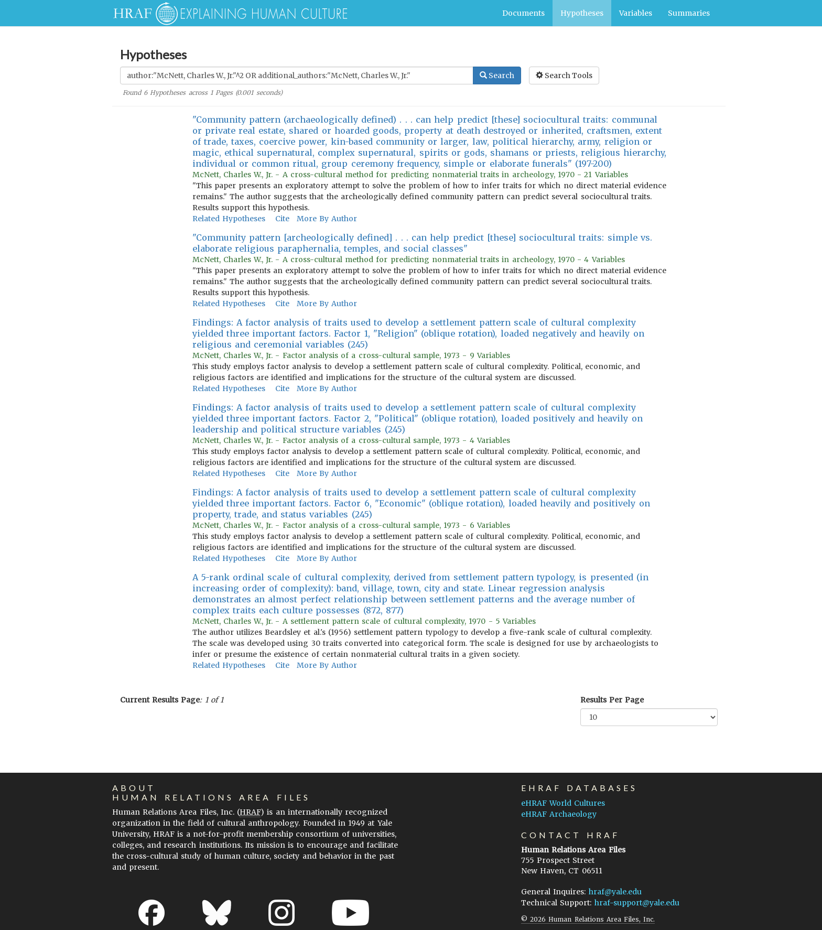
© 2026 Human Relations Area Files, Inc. (588, 919)
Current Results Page (160, 700)
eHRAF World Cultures (563, 803)
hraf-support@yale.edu (636, 902)
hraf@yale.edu (615, 891)
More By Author (327, 218)
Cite (282, 218)
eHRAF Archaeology (559, 814)
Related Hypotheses (228, 218)
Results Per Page (612, 700)
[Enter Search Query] (296, 75)
